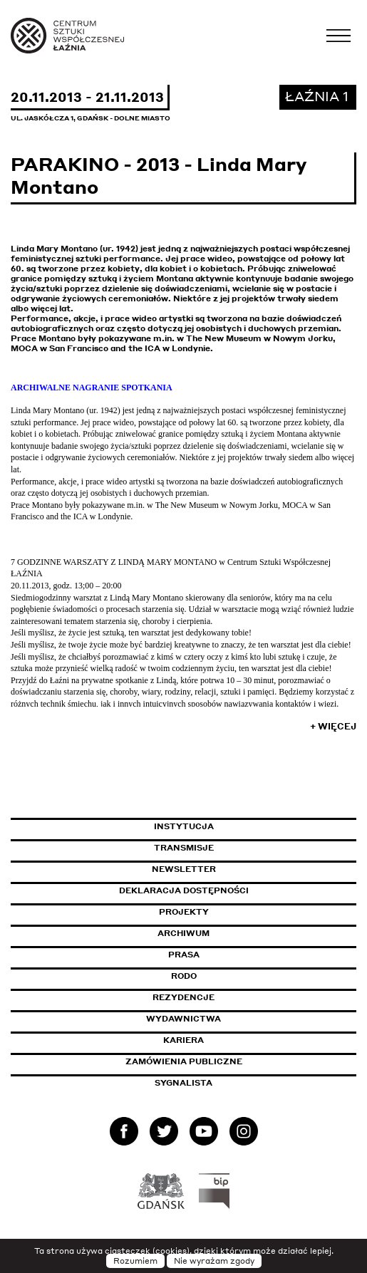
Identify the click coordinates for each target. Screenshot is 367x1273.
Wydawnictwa (183, 1019)
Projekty (184, 912)
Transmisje (244, 848)
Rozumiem (135, 1261)
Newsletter (184, 869)
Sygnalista (183, 1083)
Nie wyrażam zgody (214, 1261)
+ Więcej (333, 726)
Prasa (184, 955)
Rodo (184, 976)
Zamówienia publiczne (215, 1061)
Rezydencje (183, 997)
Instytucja (184, 826)
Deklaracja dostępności (184, 890)
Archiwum (183, 933)
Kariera (183, 1040)
